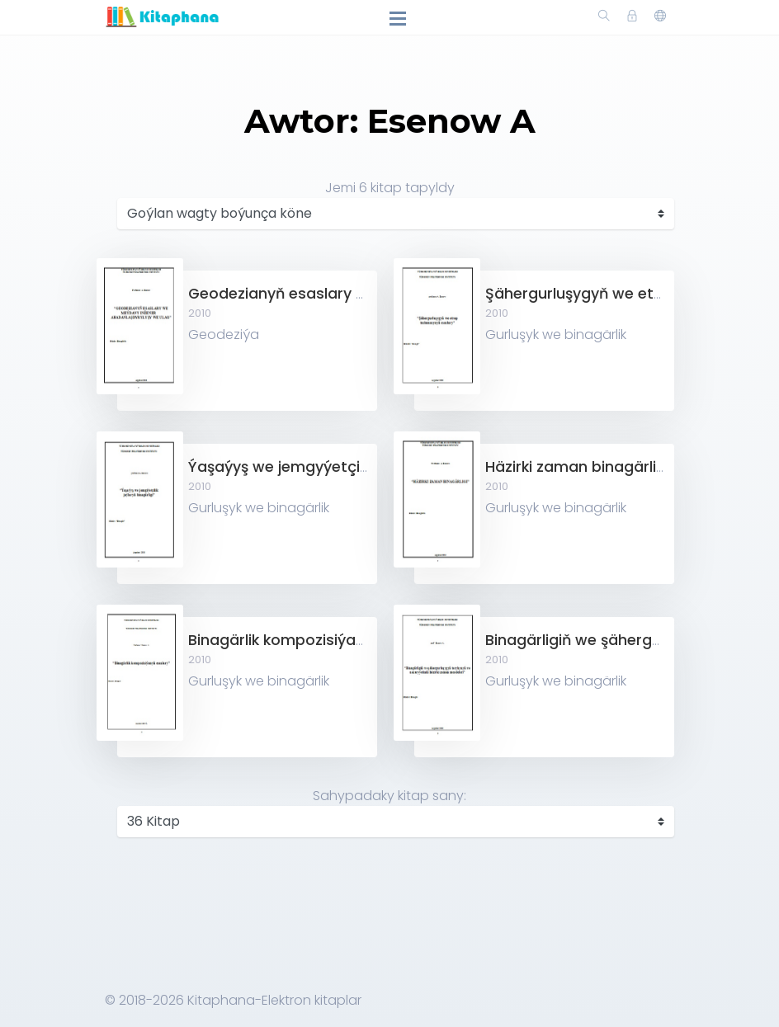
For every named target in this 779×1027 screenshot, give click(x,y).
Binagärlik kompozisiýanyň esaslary (318, 640)
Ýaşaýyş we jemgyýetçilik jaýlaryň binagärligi (352, 467)
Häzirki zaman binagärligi (577, 467)
